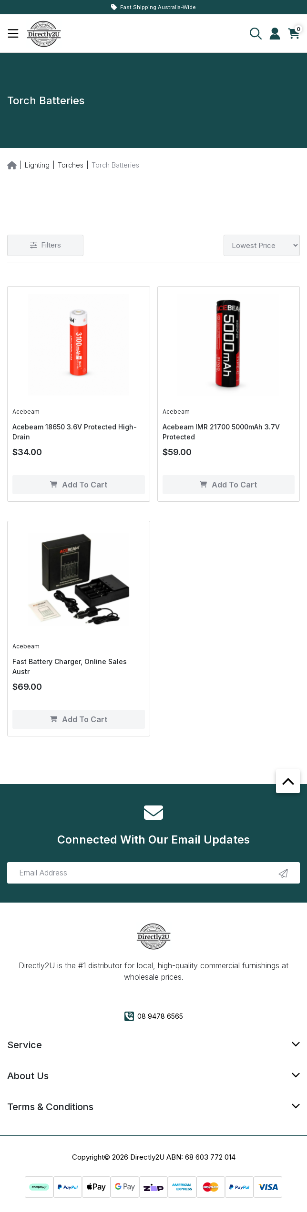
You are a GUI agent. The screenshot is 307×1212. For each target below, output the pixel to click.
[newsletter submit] (283, 872)
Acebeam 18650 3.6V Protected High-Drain (74, 432)
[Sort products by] (262, 245)
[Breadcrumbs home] (12, 164)
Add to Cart (78, 484)
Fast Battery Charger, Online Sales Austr (69, 666)
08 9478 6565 (153, 1016)
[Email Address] (153, 873)
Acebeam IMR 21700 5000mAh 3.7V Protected (221, 432)
